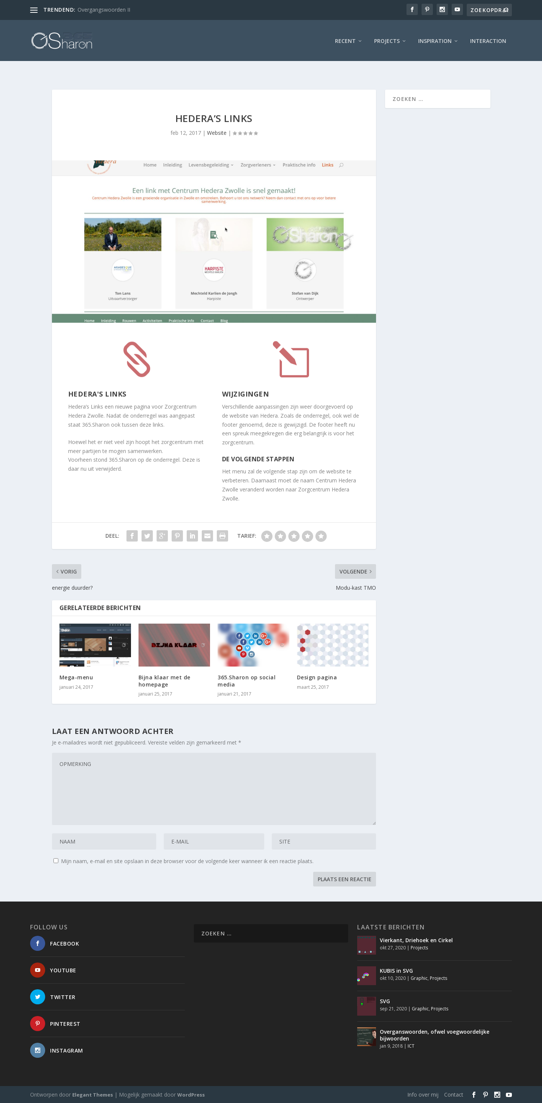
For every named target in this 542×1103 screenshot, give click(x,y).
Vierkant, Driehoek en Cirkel (416, 939)
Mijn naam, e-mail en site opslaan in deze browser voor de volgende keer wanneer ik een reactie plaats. (187, 860)
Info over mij (422, 1094)
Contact (453, 1094)
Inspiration (435, 39)
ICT (411, 1046)
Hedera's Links (97, 393)
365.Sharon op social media (247, 681)
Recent (345, 39)
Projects (387, 39)
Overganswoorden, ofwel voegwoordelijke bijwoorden (434, 1035)
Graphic (419, 978)
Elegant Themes (92, 1094)
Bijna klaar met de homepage (164, 681)
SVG (385, 1000)
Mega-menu (76, 677)
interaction (488, 39)
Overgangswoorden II (104, 9)
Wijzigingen (245, 393)
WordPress (191, 1094)
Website (217, 132)
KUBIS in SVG (396, 970)
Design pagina (317, 677)
